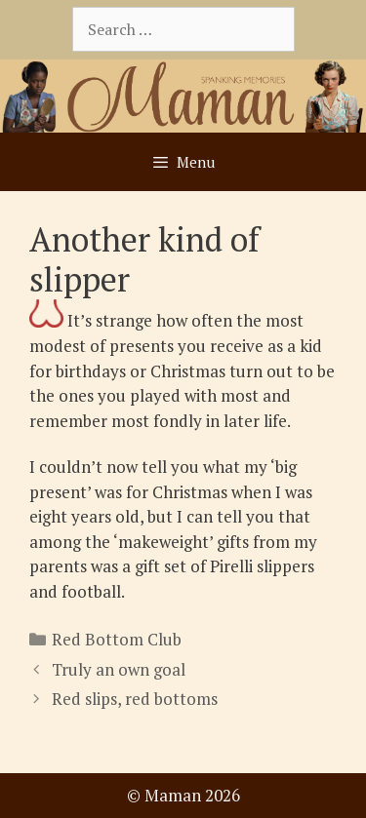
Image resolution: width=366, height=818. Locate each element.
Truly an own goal (118, 669)
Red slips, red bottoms (135, 698)
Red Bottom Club (117, 639)
